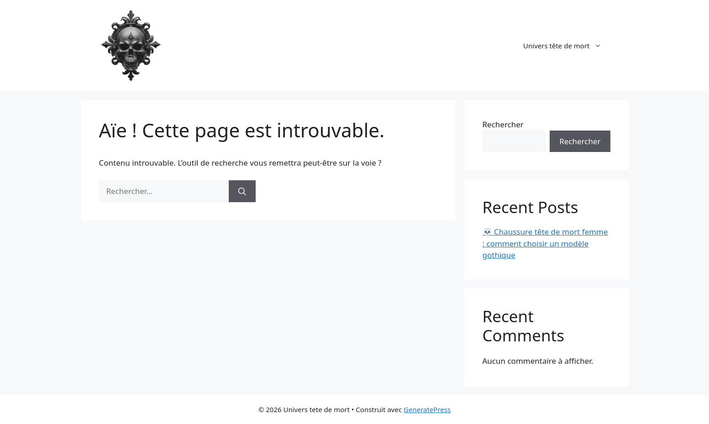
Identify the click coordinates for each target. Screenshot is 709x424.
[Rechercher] (242, 191)
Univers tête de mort (566, 45)
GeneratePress (427, 409)
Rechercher (503, 124)
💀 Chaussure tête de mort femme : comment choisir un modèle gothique (545, 243)
